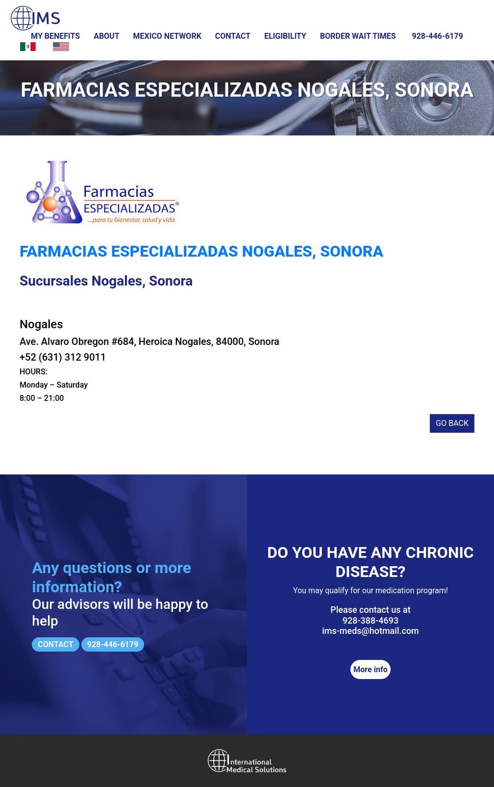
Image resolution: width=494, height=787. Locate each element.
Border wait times (358, 36)
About (106, 36)
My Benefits (55, 36)
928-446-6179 (437, 36)
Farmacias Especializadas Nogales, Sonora (201, 251)
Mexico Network (167, 36)
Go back (452, 423)
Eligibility (285, 36)
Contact (232, 36)
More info (370, 669)
